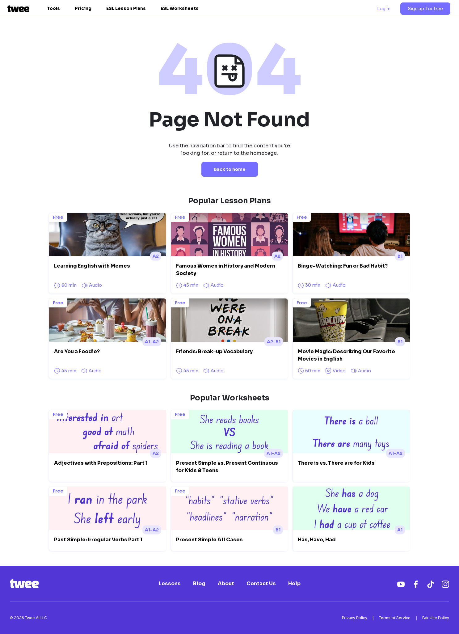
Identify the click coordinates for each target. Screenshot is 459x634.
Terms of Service (395, 617)
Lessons (170, 584)
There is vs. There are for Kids (336, 463)
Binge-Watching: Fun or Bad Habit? (343, 266)
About (226, 584)
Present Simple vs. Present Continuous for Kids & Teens (227, 467)
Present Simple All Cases (209, 539)
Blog (199, 584)
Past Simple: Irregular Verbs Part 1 (98, 539)
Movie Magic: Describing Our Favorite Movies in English (346, 355)
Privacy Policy (354, 617)
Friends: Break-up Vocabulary (214, 351)
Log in (383, 8)
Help (294, 584)
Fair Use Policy (435, 617)
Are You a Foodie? (77, 351)
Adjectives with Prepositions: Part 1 (101, 463)
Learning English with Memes (92, 266)
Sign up (425, 9)
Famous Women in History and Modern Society (225, 270)
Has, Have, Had (317, 539)
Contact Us (261, 584)
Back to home (230, 169)
